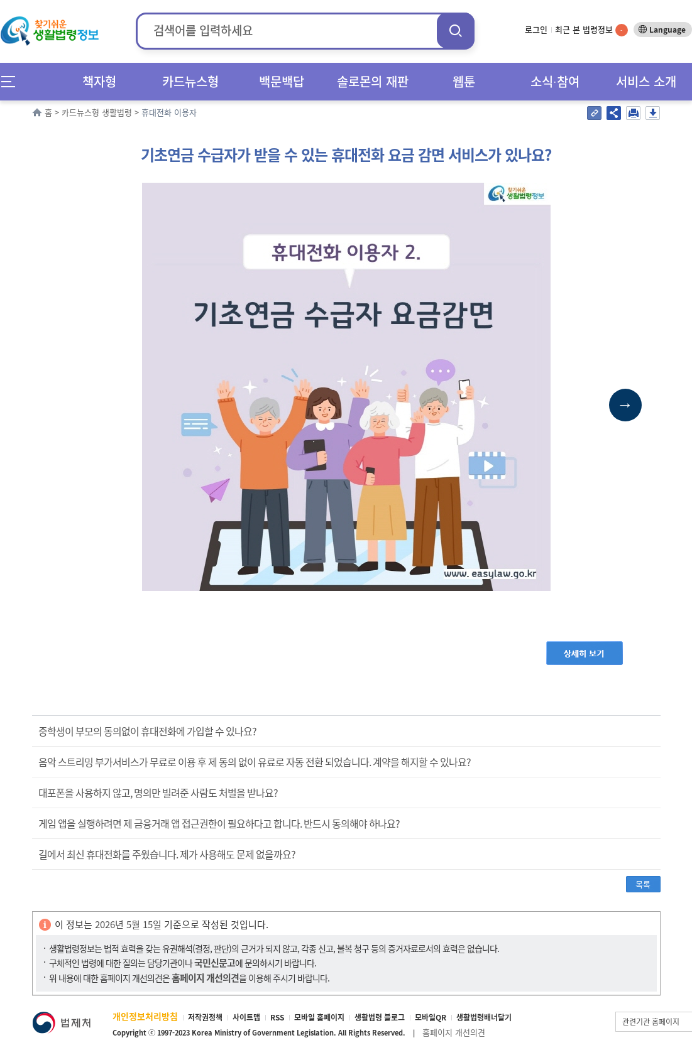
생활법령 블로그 (379, 1017)
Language (667, 29)
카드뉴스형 (190, 81)
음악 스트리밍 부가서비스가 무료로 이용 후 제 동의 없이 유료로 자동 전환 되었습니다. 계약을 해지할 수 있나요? (254, 761)
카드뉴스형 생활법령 (97, 112)
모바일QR (430, 1017)
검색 (456, 30)
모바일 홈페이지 (319, 1017)
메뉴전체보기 (12, 81)
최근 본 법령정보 (591, 29)
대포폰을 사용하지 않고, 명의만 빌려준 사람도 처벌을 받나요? (158, 792)
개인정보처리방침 (145, 1016)
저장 (652, 113)
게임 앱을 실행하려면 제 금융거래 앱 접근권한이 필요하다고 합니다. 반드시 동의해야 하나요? (219, 823)
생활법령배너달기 (484, 1017)
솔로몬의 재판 (373, 81)
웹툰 (464, 81)
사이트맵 (246, 1017)
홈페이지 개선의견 (453, 1032)
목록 (643, 884)
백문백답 (281, 81)
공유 (614, 113)
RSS (277, 1017)
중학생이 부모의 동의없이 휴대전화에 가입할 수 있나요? (147, 730)
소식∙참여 (554, 81)
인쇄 (633, 113)
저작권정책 (205, 1017)
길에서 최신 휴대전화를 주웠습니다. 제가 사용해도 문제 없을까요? (166, 854)
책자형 (99, 81)
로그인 (536, 29)
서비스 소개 (646, 81)
